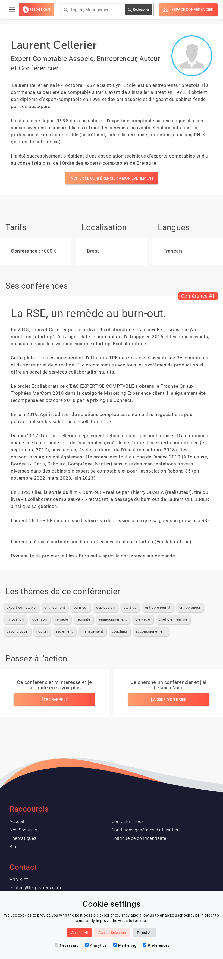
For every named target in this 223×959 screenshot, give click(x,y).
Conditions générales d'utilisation (146, 829)
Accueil (17, 821)
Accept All (79, 932)
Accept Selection (112, 932)
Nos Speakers (23, 829)
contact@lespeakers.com (35, 887)
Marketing (125, 945)
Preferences (156, 945)
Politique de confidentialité (139, 838)
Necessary (67, 945)
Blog (14, 846)
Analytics (96, 945)
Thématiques (23, 838)
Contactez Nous (128, 821)
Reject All (144, 932)
